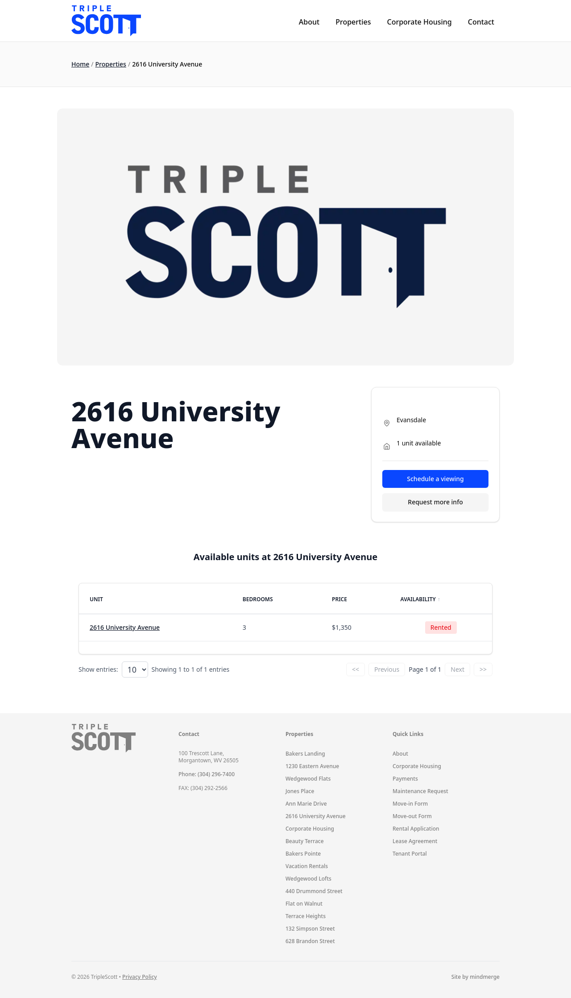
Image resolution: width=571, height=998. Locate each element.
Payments (405, 778)
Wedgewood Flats (308, 778)
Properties (353, 22)
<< (355, 669)
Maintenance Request (420, 791)
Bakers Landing (305, 753)
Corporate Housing (419, 22)
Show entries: (98, 669)
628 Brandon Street (310, 941)
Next (457, 669)
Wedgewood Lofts (308, 878)
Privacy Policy (139, 977)
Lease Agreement (415, 841)
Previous (386, 669)
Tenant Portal (410, 853)
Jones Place (300, 791)
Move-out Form (412, 816)
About (309, 22)
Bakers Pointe (303, 853)
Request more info (435, 502)
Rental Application (416, 828)
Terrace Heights (306, 916)
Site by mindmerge (475, 977)
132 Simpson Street (310, 928)
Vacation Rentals (307, 866)
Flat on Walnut (304, 903)
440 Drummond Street (314, 891)
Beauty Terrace (305, 841)
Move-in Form (410, 803)
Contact (481, 22)
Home (80, 64)
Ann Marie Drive (306, 803)
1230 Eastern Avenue (312, 766)
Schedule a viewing (435, 478)
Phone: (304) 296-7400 (206, 774)
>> (483, 669)
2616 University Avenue (125, 627)
